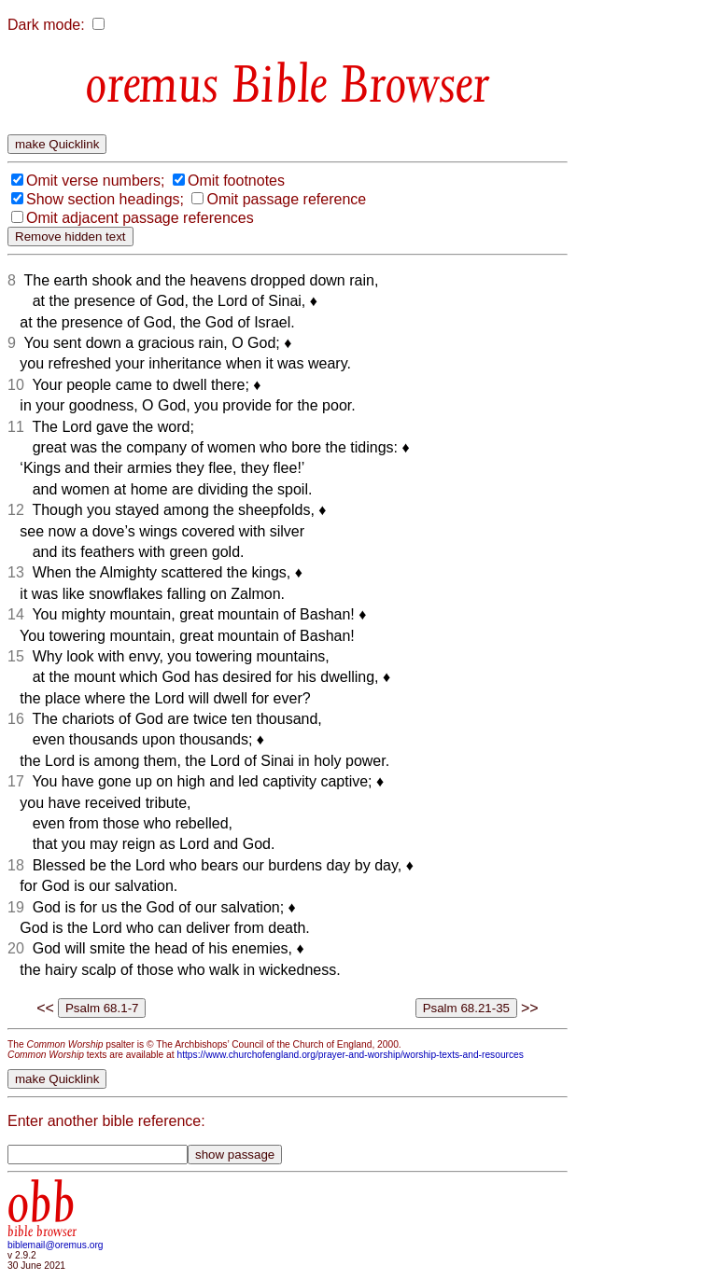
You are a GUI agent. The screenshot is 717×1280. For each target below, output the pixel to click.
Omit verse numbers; (95, 180)
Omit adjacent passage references (140, 218)
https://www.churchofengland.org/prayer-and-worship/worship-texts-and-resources (349, 1055)
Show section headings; (105, 199)
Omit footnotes (236, 180)
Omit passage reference (286, 199)
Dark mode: (46, 25)
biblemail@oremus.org (55, 1245)
